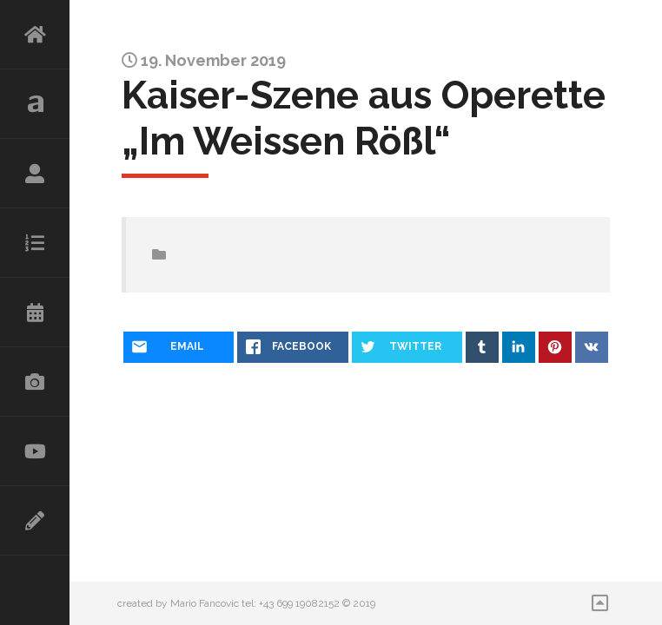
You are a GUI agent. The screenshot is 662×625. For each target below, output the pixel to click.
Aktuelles (35, 104)
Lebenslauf (35, 173)
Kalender (35, 312)
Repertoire (35, 243)
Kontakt (35, 521)
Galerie (35, 382)
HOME (35, 34)
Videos (35, 451)
